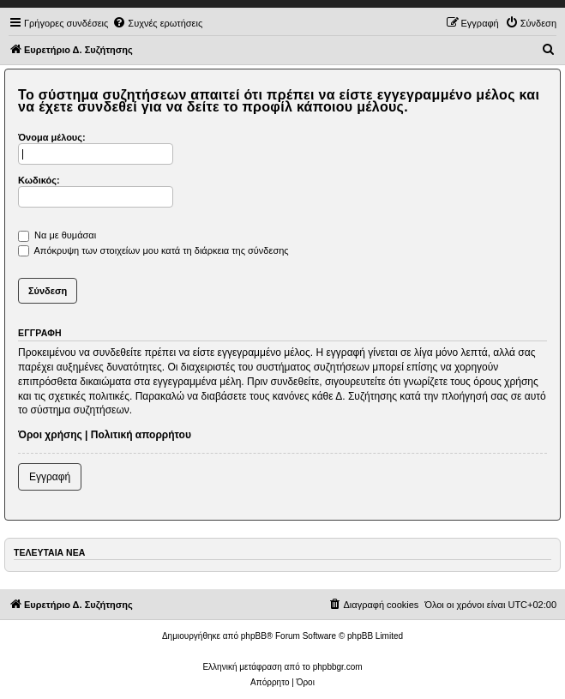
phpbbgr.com (338, 667)
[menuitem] (157, 23)
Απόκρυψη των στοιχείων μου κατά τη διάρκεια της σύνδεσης (153, 250)
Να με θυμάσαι (57, 235)
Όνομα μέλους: (52, 137)
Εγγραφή (49, 477)
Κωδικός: (39, 180)
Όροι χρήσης (50, 435)
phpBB (254, 636)
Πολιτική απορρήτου (141, 435)
